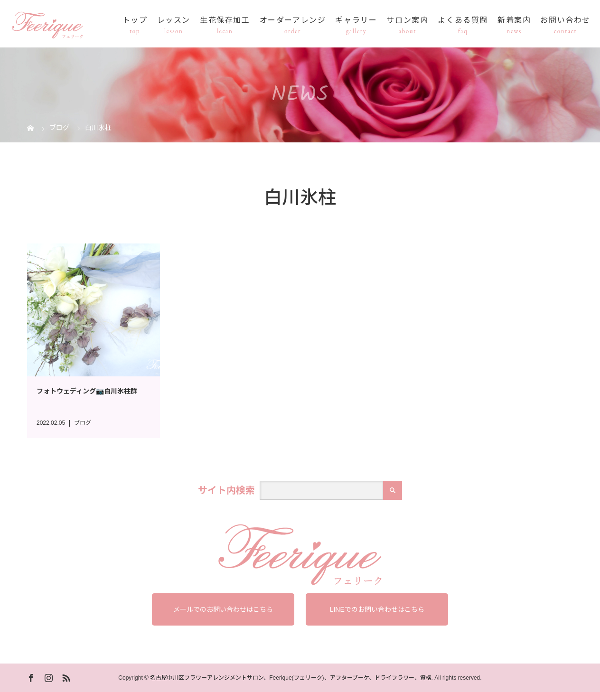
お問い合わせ (565, 21)
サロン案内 (407, 21)
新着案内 (514, 21)
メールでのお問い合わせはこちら (223, 609)
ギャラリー (356, 21)
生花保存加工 (225, 21)
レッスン (173, 21)
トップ (135, 21)
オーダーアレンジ (293, 21)
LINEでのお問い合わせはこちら (377, 609)
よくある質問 (463, 21)
